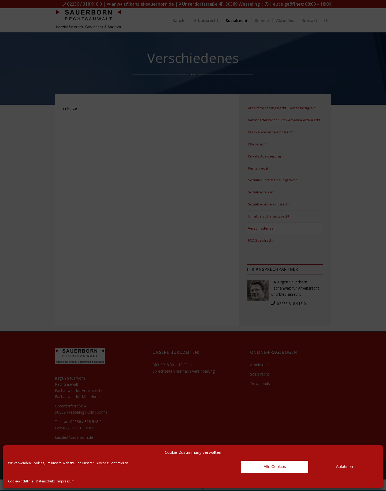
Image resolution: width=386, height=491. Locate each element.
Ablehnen (344, 466)
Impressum (66, 481)
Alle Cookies (274, 466)
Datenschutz (45, 481)
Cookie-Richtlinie (20, 481)
